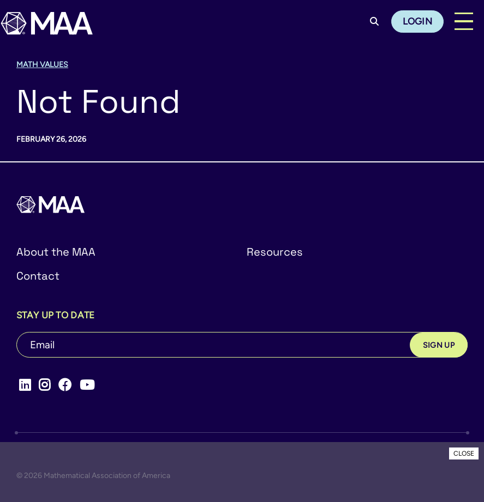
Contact (37, 276)
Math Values (42, 64)
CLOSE (463, 453)
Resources (275, 252)
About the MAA (55, 252)
